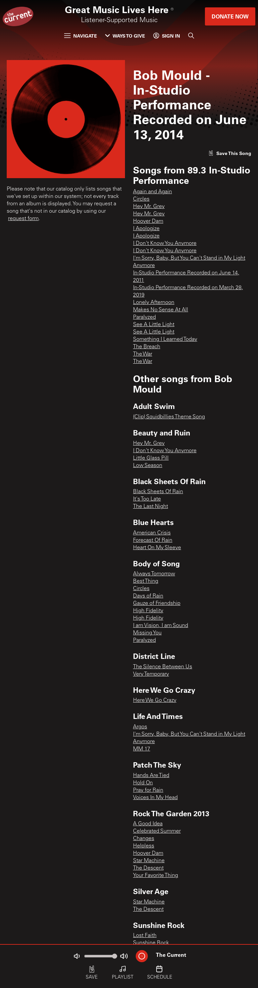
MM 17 (141, 749)
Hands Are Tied (151, 775)
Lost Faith (145, 935)
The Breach (146, 347)
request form (23, 218)
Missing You (147, 633)
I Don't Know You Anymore (165, 243)
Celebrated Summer (157, 831)
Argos (140, 727)
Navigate (80, 36)
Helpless (143, 846)
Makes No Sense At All (160, 310)
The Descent (148, 868)
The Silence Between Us (162, 667)
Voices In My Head (155, 797)
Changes (143, 838)
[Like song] (229, 153)
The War (142, 354)
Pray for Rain (148, 790)
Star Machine (149, 861)
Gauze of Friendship (156, 603)
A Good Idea (148, 824)
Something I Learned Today (165, 339)
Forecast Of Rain (152, 540)
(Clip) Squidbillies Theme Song (169, 417)
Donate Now (230, 16)
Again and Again (152, 192)
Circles (141, 199)
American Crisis (152, 533)
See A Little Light (153, 324)
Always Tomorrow (154, 574)
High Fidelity (148, 611)
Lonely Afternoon (153, 302)
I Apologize (146, 228)
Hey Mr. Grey (149, 206)
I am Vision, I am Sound (160, 625)
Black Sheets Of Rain (158, 492)
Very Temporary (151, 674)
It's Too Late (147, 499)
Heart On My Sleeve (157, 548)
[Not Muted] (76, 956)
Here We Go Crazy (154, 700)
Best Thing (145, 581)
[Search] (191, 35)
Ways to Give (125, 36)
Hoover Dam (148, 221)
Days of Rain (148, 596)
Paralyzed (144, 317)
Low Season (147, 465)
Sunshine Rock (151, 943)
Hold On (143, 783)
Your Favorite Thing (155, 875)
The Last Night (150, 506)
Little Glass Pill (151, 458)
